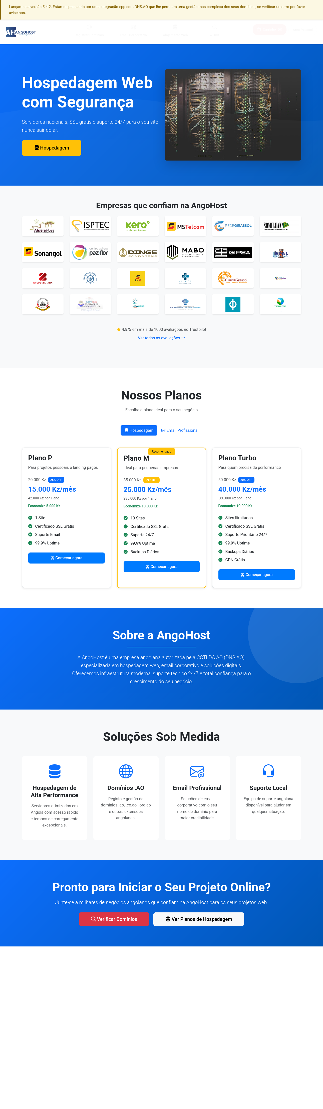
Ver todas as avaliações (161, 338)
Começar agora (66, 558)
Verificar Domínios (113, 917)
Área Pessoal (303, 31)
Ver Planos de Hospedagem (199, 917)
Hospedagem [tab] (139, 430)
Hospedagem (52, 148)
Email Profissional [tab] (179, 430)
